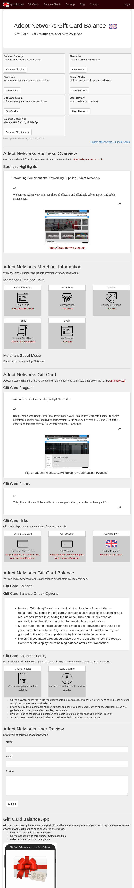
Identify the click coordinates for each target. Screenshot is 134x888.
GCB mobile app (116, 380)
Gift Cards (33, 4)
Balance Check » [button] (15, 69)
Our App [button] (70, 4)
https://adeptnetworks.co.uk (87, 159)
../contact (111, 308)
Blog (82, 4)
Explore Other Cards (111, 554)
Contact (94, 4)
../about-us (67, 308)
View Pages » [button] (79, 90)
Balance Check (52, 4)
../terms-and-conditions (22, 341)
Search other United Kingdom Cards (110, 141)
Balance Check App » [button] (17, 132)
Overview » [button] (78, 69)
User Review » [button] (80, 111)
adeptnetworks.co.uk (23, 308)
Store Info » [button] (12, 90)
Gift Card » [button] (12, 111)
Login (127, 4)
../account (67, 341)
